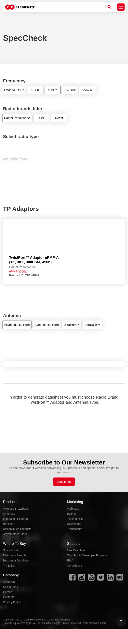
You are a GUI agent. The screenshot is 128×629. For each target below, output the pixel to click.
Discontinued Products (17, 529)
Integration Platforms (16, 518)
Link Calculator (76, 550)
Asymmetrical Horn (15, 534)
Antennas (9, 513)
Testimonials (75, 518)
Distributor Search (14, 555)
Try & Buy (9, 565)
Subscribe (64, 481)
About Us (9, 581)
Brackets (8, 523)
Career (7, 592)
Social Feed (10, 587)
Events (71, 513)
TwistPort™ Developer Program (87, 555)
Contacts (8, 597)
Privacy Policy (12, 602)
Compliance (74, 565)
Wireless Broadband (16, 508)
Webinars (73, 508)
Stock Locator (11, 550)
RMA (70, 560)
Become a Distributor (16, 560)
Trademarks (74, 529)
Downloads (74, 523)
